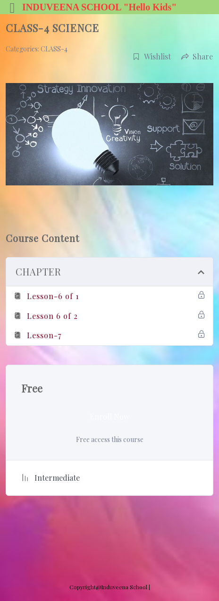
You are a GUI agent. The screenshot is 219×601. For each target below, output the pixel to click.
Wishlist (152, 56)
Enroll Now (109, 416)
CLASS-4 (54, 48)
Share (197, 56)
